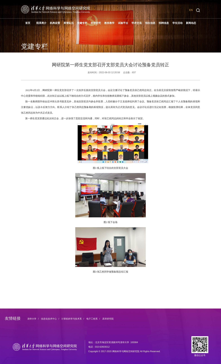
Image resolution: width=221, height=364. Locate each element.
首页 (27, 23)
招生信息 (150, 23)
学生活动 (177, 23)
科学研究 (96, 23)
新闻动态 (191, 23)
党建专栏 (82, 23)
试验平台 (123, 23)
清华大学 (31, 319)
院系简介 (41, 23)
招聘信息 (164, 23)
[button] (198, 10)
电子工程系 (92, 319)
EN (191, 10)
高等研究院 (108, 319)
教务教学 (109, 23)
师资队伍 (69, 23)
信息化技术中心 (49, 319)
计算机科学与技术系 (71, 319)
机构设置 (55, 23)
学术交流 (137, 23)
